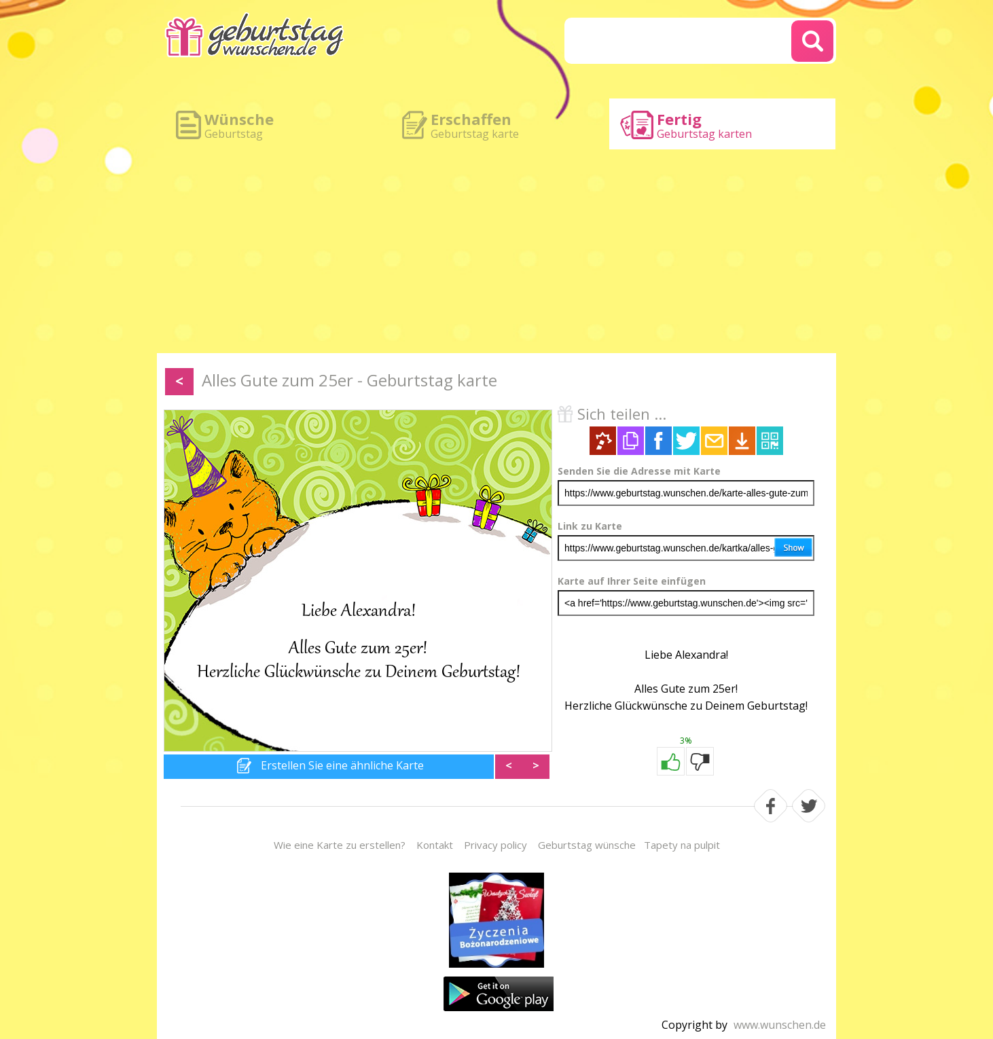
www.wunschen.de (780, 1024)
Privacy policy (495, 845)
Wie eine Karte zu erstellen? (339, 845)
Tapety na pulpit (682, 845)
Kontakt (434, 845)
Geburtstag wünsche (587, 845)
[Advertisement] (496, 251)
